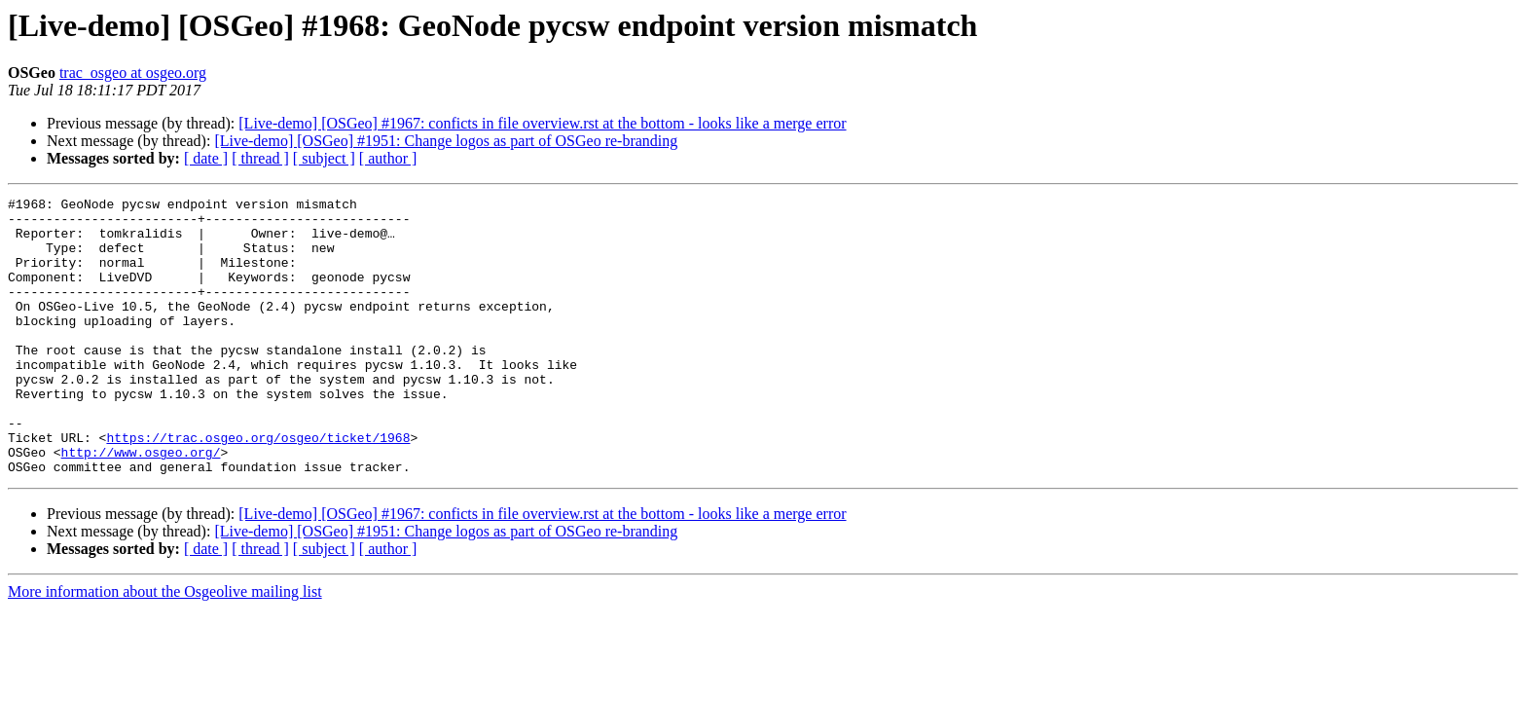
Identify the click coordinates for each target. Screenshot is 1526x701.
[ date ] (206, 158)
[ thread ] (260, 158)
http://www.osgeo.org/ (141, 504)
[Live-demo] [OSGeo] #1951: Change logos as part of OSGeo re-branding (445, 140)
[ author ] (388, 158)
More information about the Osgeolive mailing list (165, 647)
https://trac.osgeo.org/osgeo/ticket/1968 (258, 487)
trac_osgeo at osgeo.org (132, 72)
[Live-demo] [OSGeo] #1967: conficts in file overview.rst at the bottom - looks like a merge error (542, 123)
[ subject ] (324, 158)
